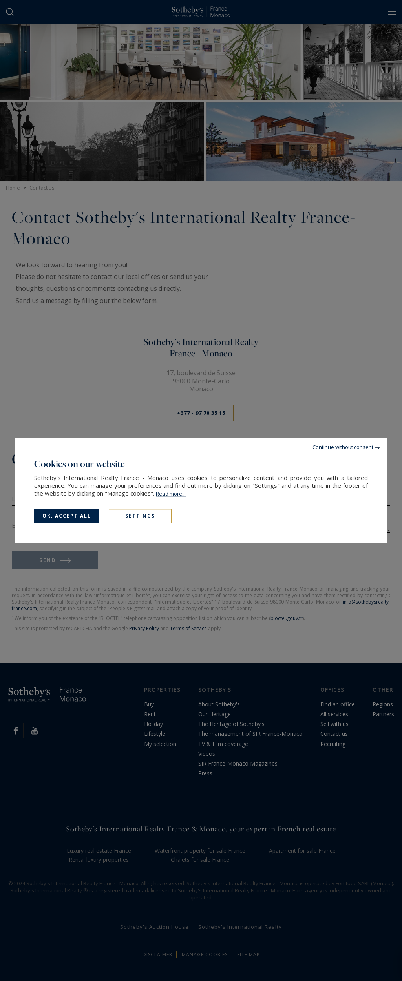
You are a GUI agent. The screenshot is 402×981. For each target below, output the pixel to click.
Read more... (171, 493)
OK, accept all (66, 515)
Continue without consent (342, 446)
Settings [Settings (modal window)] (140, 515)
